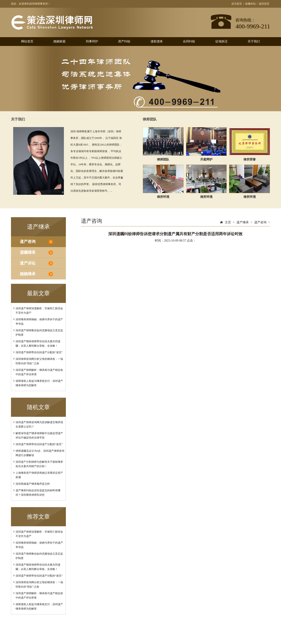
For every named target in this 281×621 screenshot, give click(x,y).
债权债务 (157, 41)
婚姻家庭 (59, 41)
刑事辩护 (92, 41)
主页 (228, 222)
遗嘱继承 (28, 252)
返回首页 (264, 3)
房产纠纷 (124, 41)
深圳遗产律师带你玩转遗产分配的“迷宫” (39, 352)
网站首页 (27, 41)
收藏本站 (250, 3)
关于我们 (254, 41)
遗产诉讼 (28, 263)
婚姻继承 (28, 274)
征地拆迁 (221, 41)
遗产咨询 (28, 241)
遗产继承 (242, 222)
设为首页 (236, 3)
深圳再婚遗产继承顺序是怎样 (33, 483)
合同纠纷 (189, 41)
